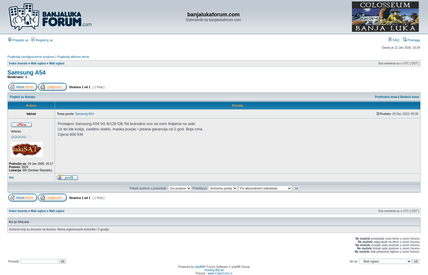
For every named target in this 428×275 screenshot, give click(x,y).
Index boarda (18, 63)
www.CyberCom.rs (220, 273)
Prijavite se (18, 40)
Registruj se (42, 40)
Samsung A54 (26, 72)
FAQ (393, 40)
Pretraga (411, 40)
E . (27, 77)
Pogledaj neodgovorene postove (30, 57)
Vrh (11, 177)
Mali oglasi (38, 63)
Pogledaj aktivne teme (73, 57)
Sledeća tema (409, 97)
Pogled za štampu (22, 97)
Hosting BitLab (214, 270)
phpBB (199, 266)
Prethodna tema (386, 97)
